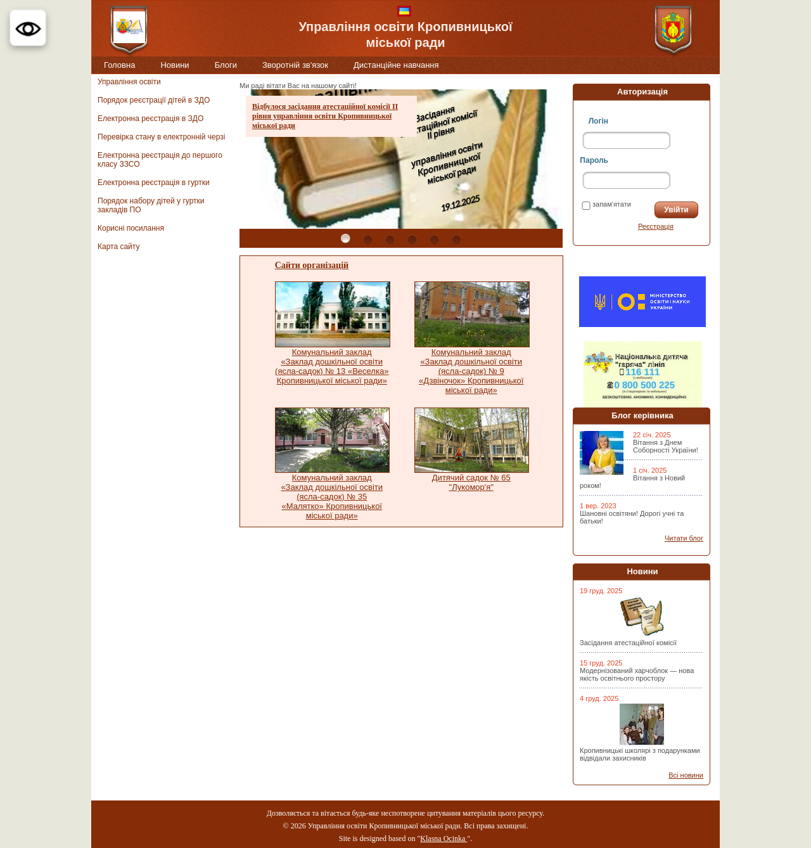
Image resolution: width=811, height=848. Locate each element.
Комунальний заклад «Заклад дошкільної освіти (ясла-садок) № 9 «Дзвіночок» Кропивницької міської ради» (471, 371)
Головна (119, 65)
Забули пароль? (608, 226)
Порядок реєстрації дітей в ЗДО (154, 100)
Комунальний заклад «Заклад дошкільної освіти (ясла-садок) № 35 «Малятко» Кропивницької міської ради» (332, 496)
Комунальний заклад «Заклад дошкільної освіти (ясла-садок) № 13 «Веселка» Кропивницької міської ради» (331, 366)
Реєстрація (656, 226)
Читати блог (684, 538)
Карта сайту (118, 246)
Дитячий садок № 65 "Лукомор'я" (471, 482)
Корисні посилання (131, 228)
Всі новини (685, 775)
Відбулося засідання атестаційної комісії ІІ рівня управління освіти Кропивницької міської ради (325, 116)
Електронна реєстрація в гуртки (154, 182)
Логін (598, 121)
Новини (174, 65)
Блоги (226, 65)
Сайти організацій (311, 265)
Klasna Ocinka (443, 838)
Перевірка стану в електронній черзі (161, 136)
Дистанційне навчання (396, 65)
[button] (28, 28)
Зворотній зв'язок (295, 65)
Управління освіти (129, 81)
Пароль (594, 160)
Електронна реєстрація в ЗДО (150, 118)
